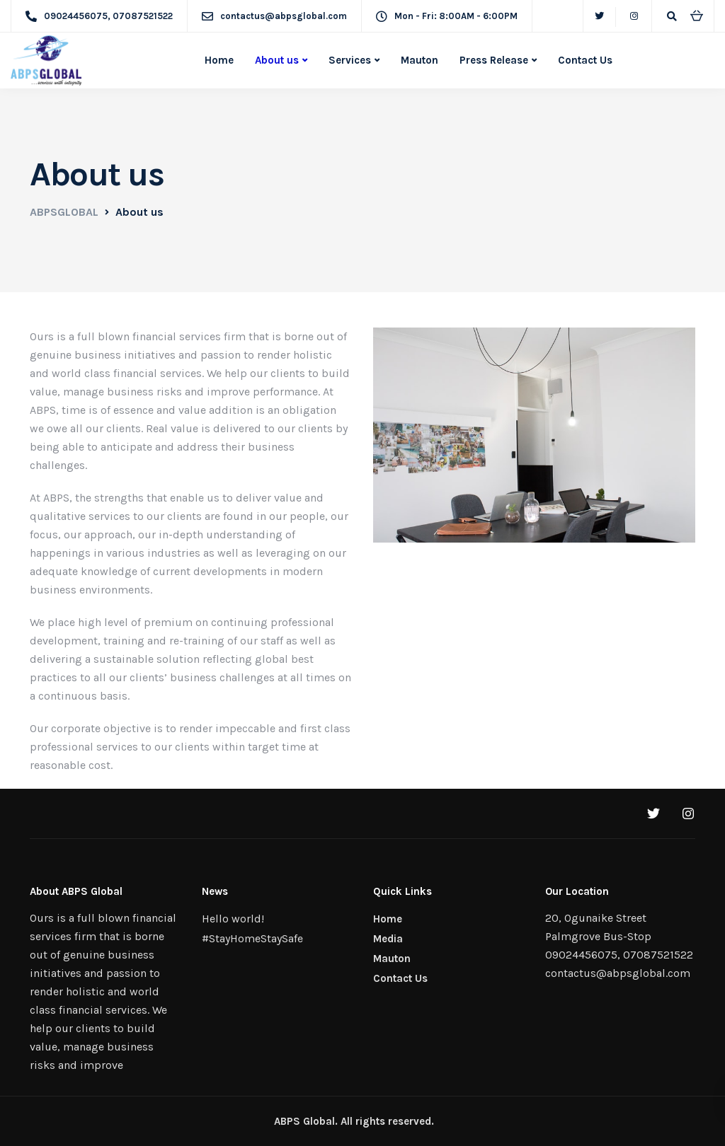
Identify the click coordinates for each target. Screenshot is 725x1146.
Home (219, 60)
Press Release (493, 60)
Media (388, 938)
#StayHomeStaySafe (252, 938)
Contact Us (585, 60)
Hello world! (233, 918)
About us (277, 60)
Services (350, 60)
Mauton (419, 60)
